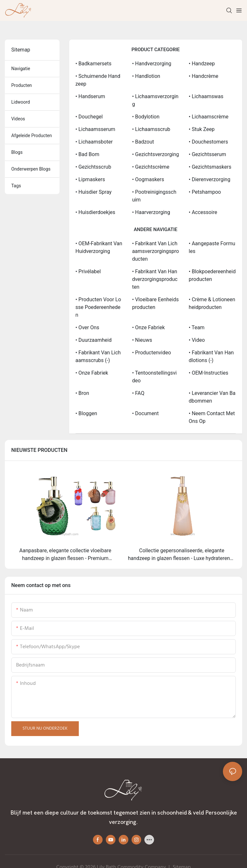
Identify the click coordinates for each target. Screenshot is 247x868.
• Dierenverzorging (209, 179)
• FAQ (138, 393)
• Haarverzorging (151, 212)
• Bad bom (87, 154)
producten (21, 85)
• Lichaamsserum (95, 129)
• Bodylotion (146, 117)
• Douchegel (89, 117)
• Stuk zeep (202, 129)
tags (16, 185)
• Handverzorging (151, 64)
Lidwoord (20, 102)
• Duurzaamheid (94, 340)
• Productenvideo (151, 353)
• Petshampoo (205, 192)
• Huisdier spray (94, 192)
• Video (197, 340)
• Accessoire (203, 212)
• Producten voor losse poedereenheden (98, 307)
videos (18, 118)
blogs (17, 152)
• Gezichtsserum (207, 154)
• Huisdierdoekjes (95, 212)
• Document (145, 413)
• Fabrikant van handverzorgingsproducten (155, 279)
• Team (197, 327)
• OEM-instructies (208, 373)
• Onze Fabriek (92, 373)
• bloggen (86, 413)
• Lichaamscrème (208, 117)
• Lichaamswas (206, 96)
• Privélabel (88, 271)
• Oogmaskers (148, 179)
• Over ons (87, 327)
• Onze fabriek (148, 327)
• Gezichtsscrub (93, 167)
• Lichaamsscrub (151, 129)
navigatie (20, 68)
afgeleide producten (31, 135)
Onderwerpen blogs (30, 169)
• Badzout (143, 142)
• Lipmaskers (90, 179)
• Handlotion (146, 76)
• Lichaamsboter (94, 142)
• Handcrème (203, 76)
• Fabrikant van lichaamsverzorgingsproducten (155, 251)
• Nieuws (142, 340)
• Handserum (90, 96)
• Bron (82, 393)
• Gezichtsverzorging (155, 154)
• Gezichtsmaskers (210, 167)
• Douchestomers (208, 142)
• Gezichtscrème (150, 167)
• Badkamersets (94, 64)
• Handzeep (202, 64)
